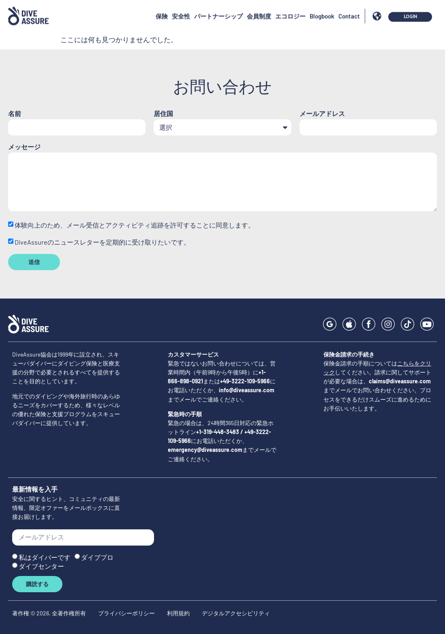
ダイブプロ (97, 557)
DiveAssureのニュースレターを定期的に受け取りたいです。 (102, 242)
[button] (376, 6)
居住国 (163, 113)
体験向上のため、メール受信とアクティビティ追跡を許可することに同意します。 (135, 225)
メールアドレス (322, 113)
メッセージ (24, 147)
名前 (14, 113)
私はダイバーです (45, 557)
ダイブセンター (41, 566)
